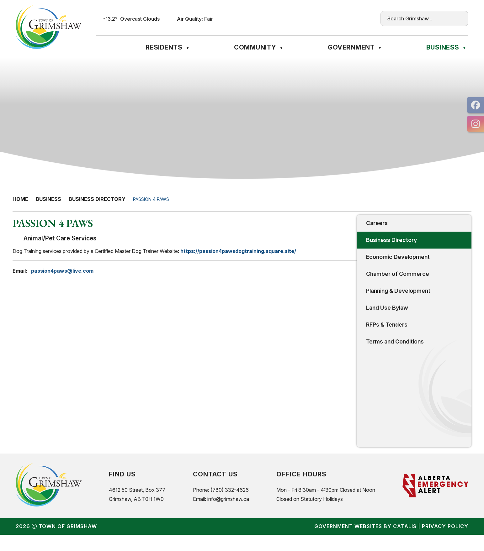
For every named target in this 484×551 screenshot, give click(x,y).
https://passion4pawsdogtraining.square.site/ (362, 257)
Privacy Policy (445, 542)
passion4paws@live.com (186, 277)
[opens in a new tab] (475, 105)
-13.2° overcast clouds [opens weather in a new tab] (131, 19)
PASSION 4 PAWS (151, 199)
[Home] (99, 47)
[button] (459, 18)
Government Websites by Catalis (365, 542)
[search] (418, 18)
